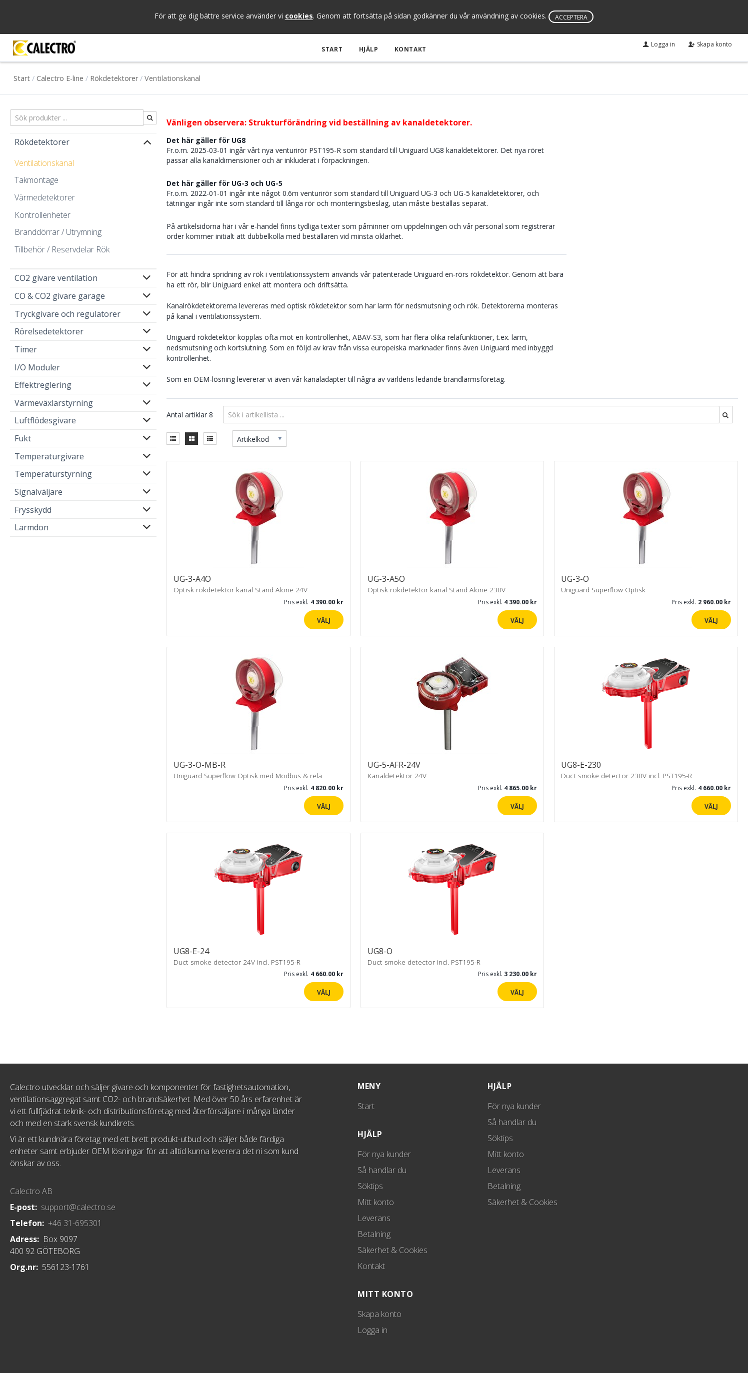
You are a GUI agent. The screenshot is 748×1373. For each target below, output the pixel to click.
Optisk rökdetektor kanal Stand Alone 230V (437, 589)
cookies (299, 16)
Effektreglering (43, 384)
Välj (323, 620)
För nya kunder (384, 1154)
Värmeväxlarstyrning (53, 402)
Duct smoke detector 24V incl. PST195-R (237, 961)
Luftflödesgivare (45, 420)
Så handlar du (382, 1170)
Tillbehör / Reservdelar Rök (62, 248)
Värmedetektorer (44, 197)
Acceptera (571, 17)
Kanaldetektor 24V (397, 775)
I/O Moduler (37, 366)
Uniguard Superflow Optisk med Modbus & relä (248, 775)
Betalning (374, 1234)
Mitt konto (376, 1202)
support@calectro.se (78, 1207)
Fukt (22, 438)
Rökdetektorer (114, 77)
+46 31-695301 (75, 1223)
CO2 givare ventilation (56, 277)
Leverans (374, 1218)
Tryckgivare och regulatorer (67, 313)
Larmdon (31, 527)
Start (333, 49)
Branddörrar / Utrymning (58, 231)
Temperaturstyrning (53, 473)
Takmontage (36, 179)
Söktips (370, 1186)
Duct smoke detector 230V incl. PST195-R (626, 775)
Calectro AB (31, 1191)
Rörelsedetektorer (49, 331)
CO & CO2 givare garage (59, 295)
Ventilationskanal (44, 162)
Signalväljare (38, 491)
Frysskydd (33, 509)
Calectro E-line (60, 77)
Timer (25, 349)
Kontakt (410, 49)
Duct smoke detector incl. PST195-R (424, 961)
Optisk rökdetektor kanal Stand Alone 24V (241, 589)
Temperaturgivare (49, 455)
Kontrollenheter (42, 214)
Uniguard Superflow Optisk (603, 589)
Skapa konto (380, 1314)
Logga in (373, 1330)
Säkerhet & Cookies (393, 1250)
